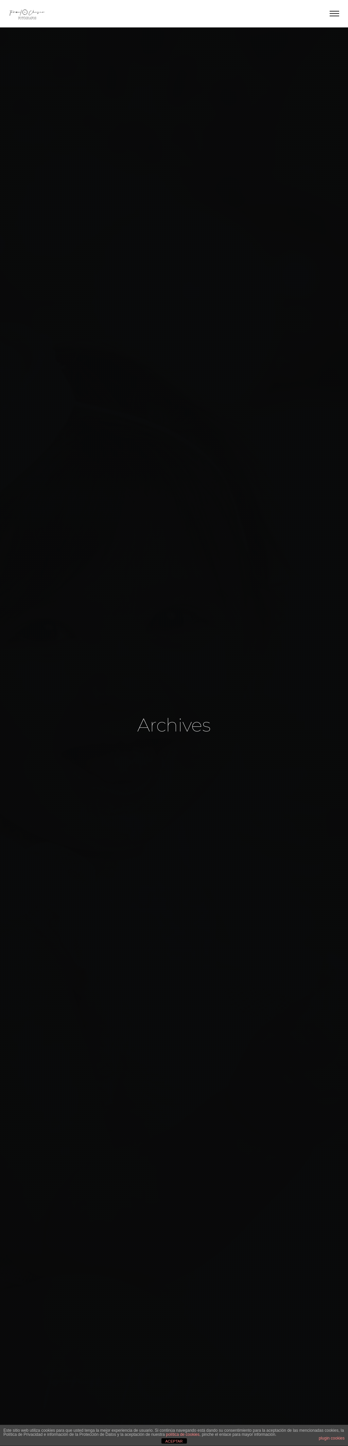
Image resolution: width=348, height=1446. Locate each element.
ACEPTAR (173, 1441)
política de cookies (182, 1434)
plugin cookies (332, 1438)
